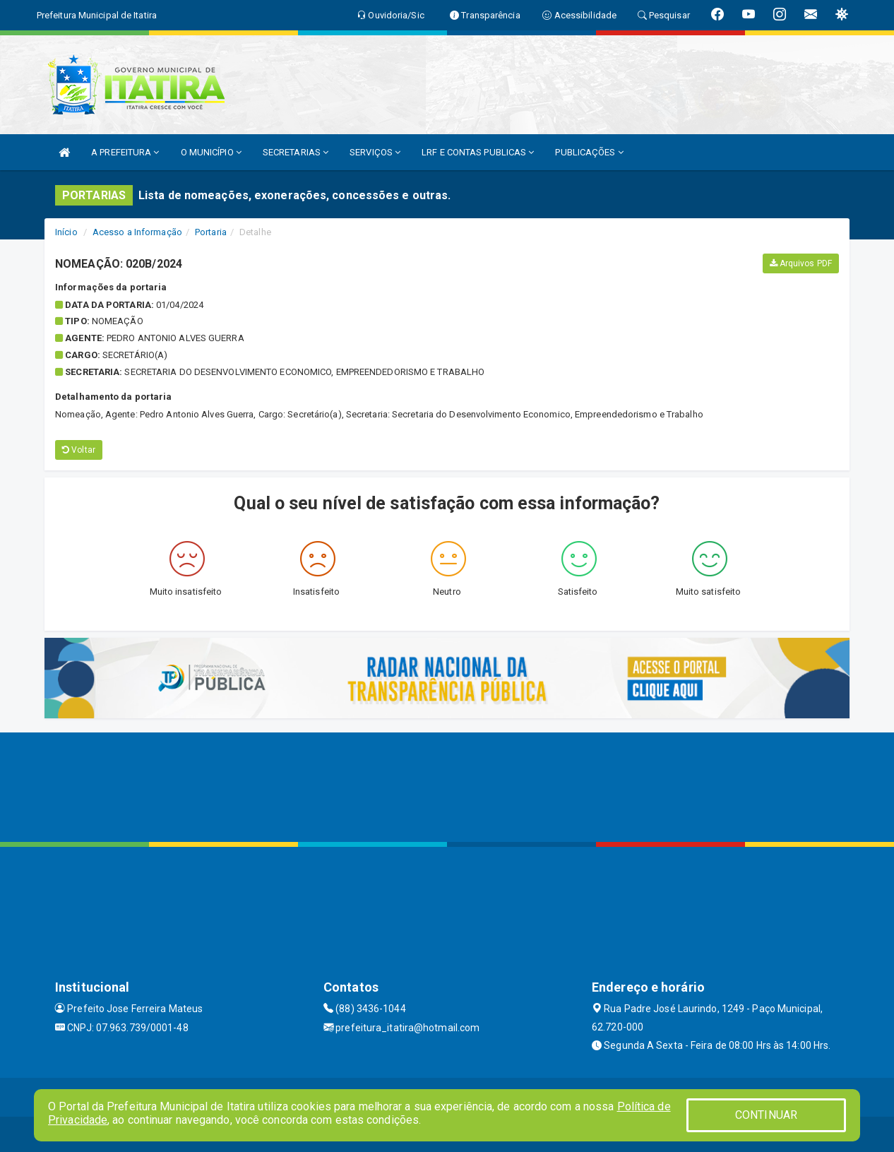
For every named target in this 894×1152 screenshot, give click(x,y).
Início (66, 232)
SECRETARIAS (295, 152)
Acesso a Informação (137, 232)
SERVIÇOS (375, 152)
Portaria (211, 232)
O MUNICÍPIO (211, 152)
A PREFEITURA (125, 152)
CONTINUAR (766, 1115)
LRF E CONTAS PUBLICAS (478, 152)
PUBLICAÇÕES (589, 152)
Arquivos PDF (801, 263)
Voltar (78, 450)
